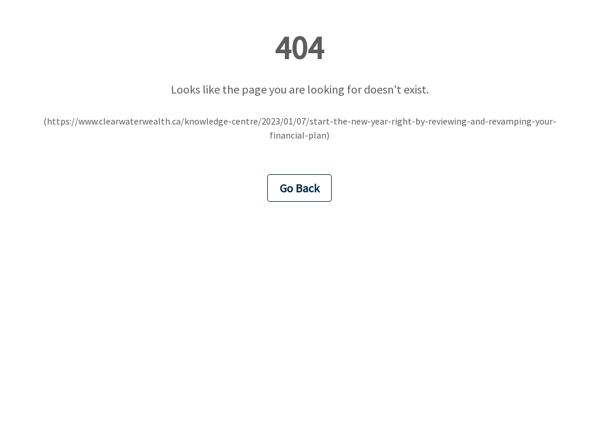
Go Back (299, 188)
